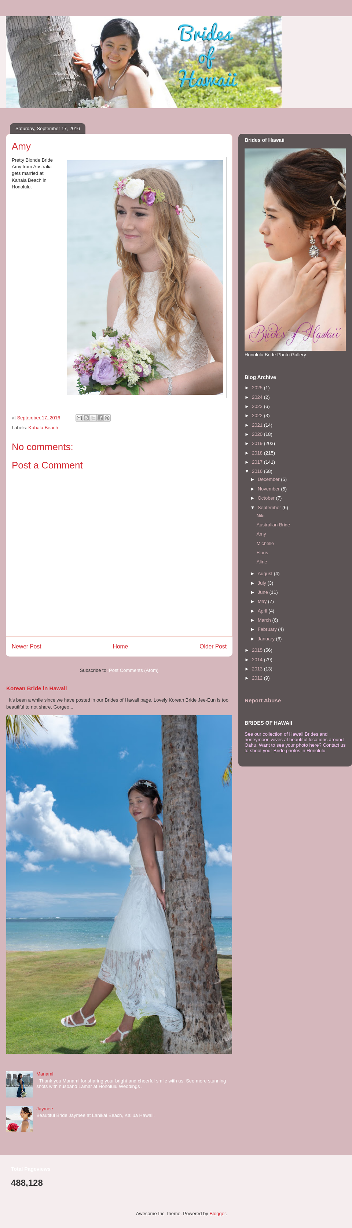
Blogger (217, 1213)
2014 (258, 659)
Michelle (265, 543)
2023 (258, 406)
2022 (258, 415)
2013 (258, 669)
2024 (258, 397)
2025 (258, 387)
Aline (261, 562)
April (263, 611)
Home (120, 646)
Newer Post (26, 646)
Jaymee (44, 1108)
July (263, 583)
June (264, 592)
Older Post (213, 646)
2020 (258, 434)
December (269, 479)
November (269, 489)
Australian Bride (273, 524)
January (267, 638)
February (268, 629)
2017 (258, 462)
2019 (258, 443)
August (266, 573)
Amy (261, 534)
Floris (262, 552)
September (270, 507)
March (265, 620)
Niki (260, 515)
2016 (258, 471)
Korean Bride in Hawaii (36, 688)
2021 (258, 425)
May (263, 601)
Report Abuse (263, 700)
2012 (258, 678)
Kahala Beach (43, 427)
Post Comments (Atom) (133, 670)
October (267, 498)
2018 (258, 453)
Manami (44, 1074)
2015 (258, 650)
